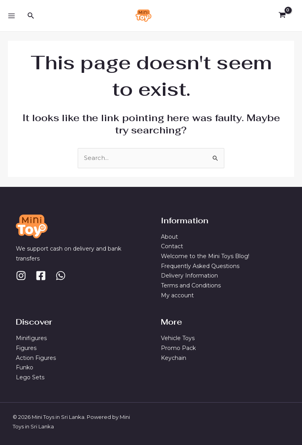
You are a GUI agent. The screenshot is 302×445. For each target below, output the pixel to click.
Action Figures (36, 357)
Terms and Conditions (191, 285)
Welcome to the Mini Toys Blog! (205, 255)
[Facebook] (41, 275)
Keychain (173, 357)
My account (177, 295)
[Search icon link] (30, 16)
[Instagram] (21, 275)
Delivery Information (189, 275)
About (169, 236)
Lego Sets (30, 377)
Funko (24, 367)
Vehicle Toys (178, 338)
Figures (26, 348)
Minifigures (31, 338)
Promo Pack (178, 348)
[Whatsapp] (60, 275)
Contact (172, 245)
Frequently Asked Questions (200, 265)
